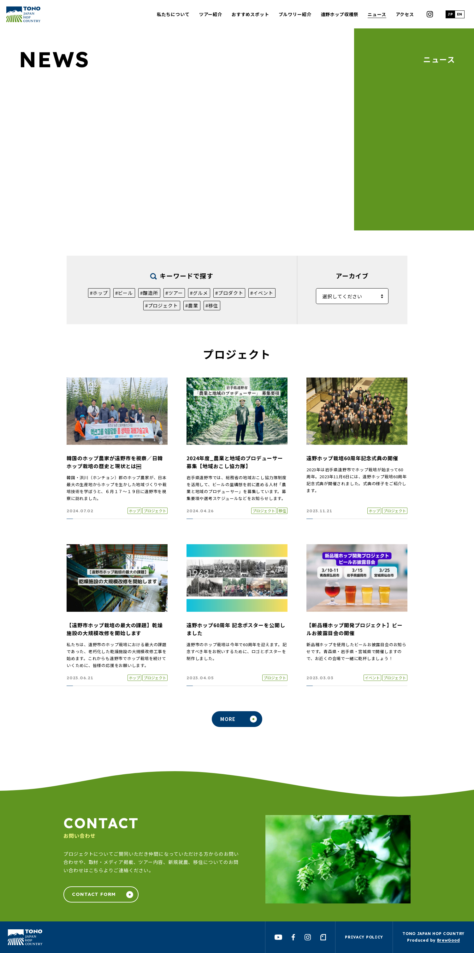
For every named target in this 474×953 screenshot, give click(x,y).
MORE (227, 719)
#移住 (211, 305)
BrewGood (448, 940)
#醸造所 (149, 292)
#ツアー (174, 292)
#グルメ (199, 292)
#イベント (261, 292)
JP (450, 14)
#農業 (191, 305)
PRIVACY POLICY (364, 937)
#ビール (124, 292)
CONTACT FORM (94, 894)
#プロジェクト (161, 305)
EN (459, 14)
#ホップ (99, 292)
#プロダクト (229, 292)
